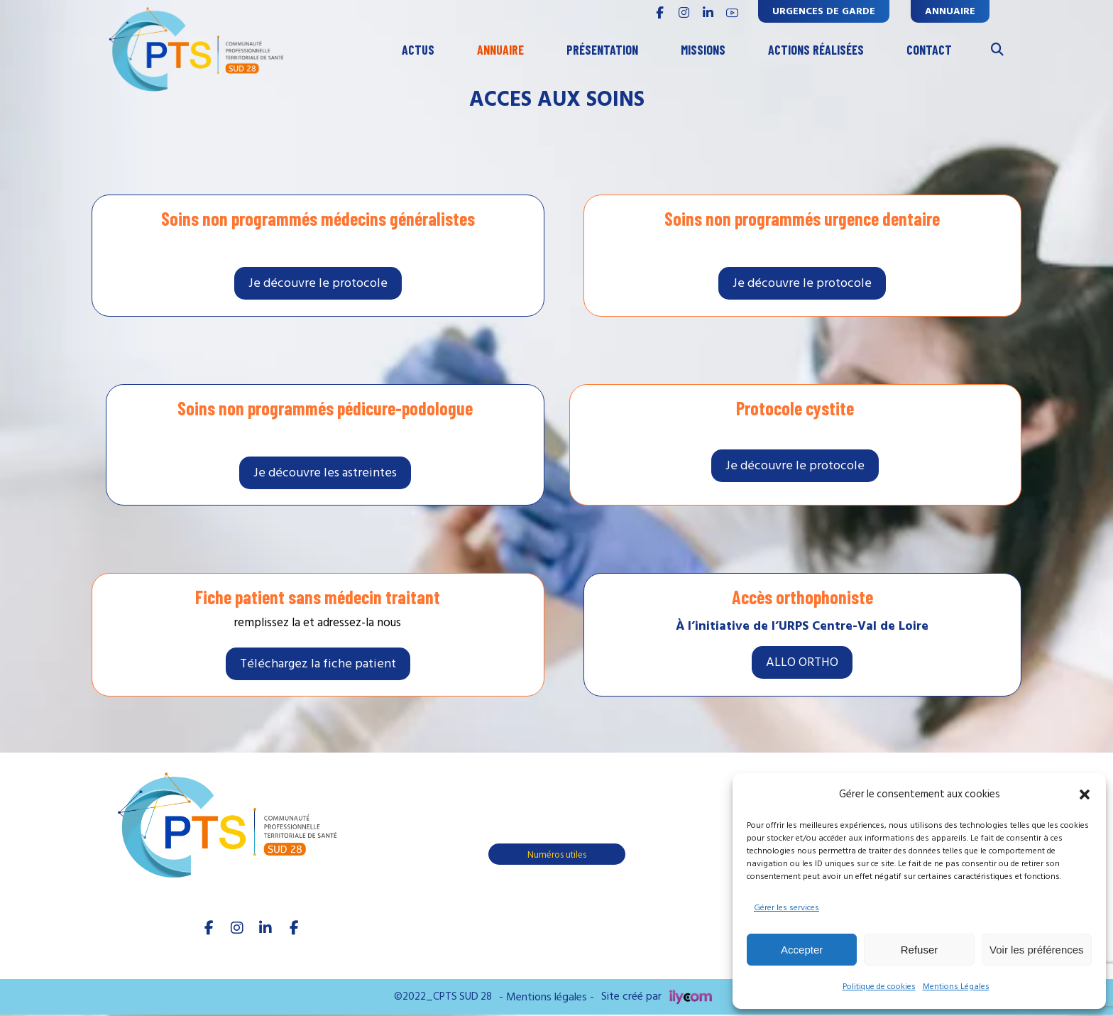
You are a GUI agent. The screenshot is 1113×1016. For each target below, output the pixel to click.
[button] (1085, 794)
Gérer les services (786, 907)
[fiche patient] (318, 664)
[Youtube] (294, 928)
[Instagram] (237, 928)
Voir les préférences (1036, 950)
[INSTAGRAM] (683, 13)
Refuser (919, 950)
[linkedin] (708, 13)
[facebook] (208, 928)
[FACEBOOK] (659, 13)
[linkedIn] (265, 928)
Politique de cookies (879, 986)
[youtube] (732, 13)
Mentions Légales (956, 986)
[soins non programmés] (318, 282)
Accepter (802, 950)
